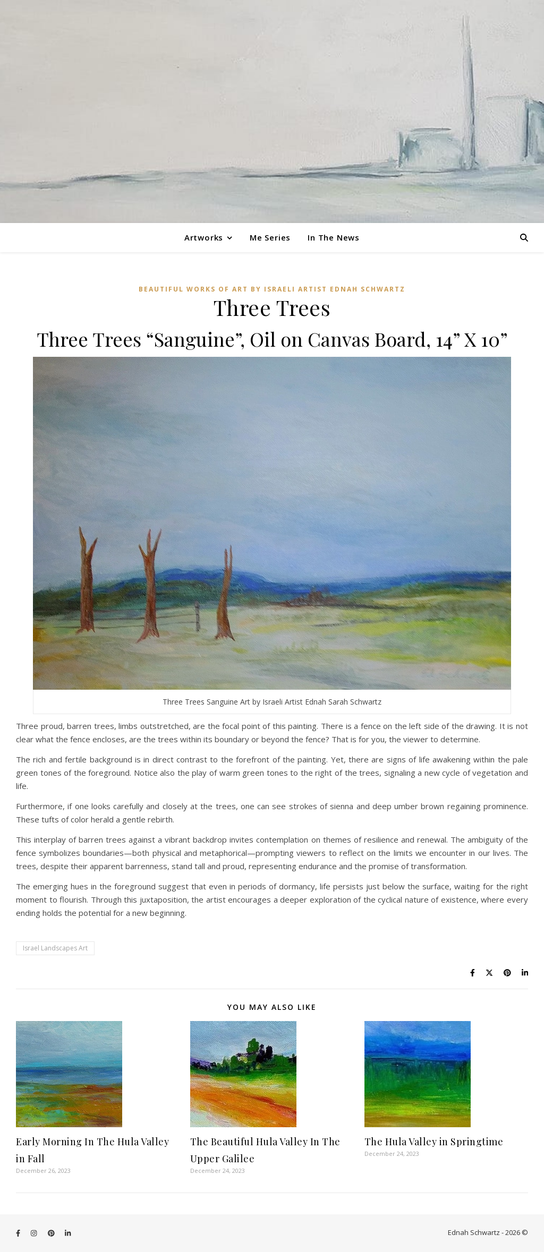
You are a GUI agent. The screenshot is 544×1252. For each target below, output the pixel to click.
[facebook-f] (19, 1233)
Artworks (203, 237)
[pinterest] (52, 1233)
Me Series (270, 237)
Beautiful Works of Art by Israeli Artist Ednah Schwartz (272, 289)
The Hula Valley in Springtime (434, 1141)
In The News (334, 237)
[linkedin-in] (68, 1233)
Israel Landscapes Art (55, 948)
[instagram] (34, 1233)
